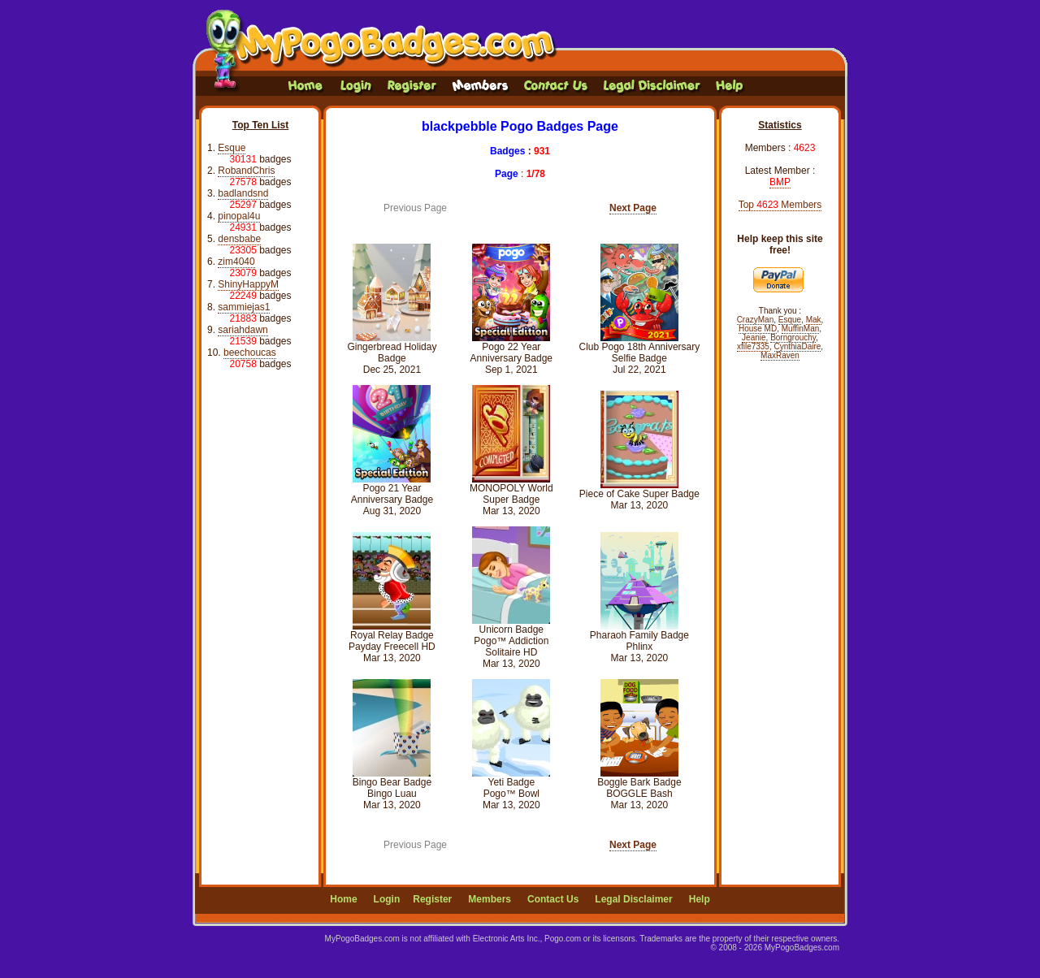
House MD (758, 328)
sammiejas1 (244, 307)
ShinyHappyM (248, 284)
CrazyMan (755, 319)
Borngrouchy (793, 337)
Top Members (780, 204)
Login (387, 899)
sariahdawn (242, 329)
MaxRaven (780, 355)
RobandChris (246, 170)
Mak (813, 319)
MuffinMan (801, 328)
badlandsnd (243, 193)
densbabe (239, 238)
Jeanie (753, 337)
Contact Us (552, 899)
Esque (231, 148)
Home (343, 899)
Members (489, 899)
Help (699, 899)
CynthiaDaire (797, 346)
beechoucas (249, 352)
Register (432, 899)
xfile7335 (753, 346)
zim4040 (236, 261)
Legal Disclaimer (633, 899)
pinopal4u (239, 216)
